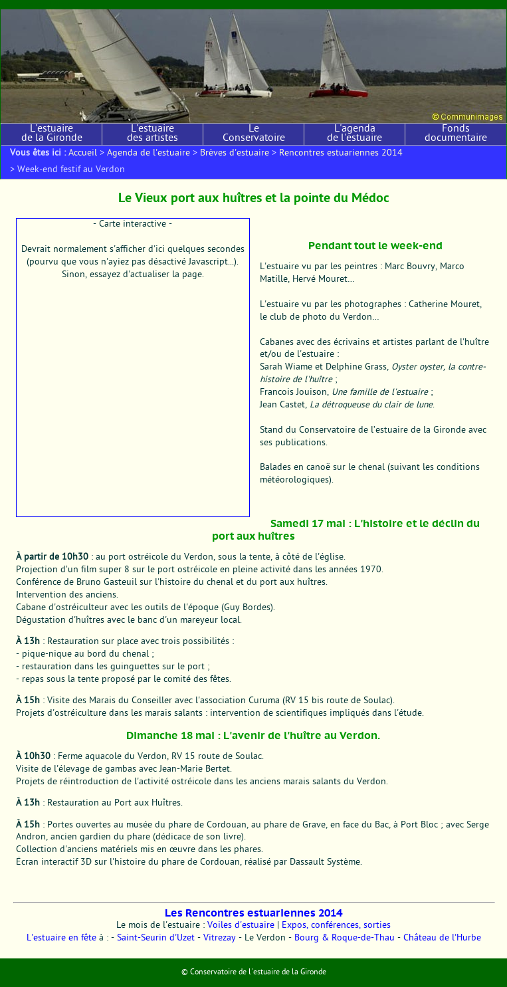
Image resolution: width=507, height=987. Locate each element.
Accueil (82, 154)
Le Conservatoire (254, 134)
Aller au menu (72, 4)
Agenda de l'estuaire (148, 154)
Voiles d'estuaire (240, 926)
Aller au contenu (25, 4)
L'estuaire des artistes (152, 134)
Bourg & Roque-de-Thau (344, 938)
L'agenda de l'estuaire (354, 134)
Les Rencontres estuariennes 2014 (253, 913)
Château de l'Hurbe (442, 938)
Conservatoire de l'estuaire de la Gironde (258, 972)
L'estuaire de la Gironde (51, 134)
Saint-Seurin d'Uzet (156, 938)
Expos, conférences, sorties (336, 926)
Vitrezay (219, 938)
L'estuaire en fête (61, 938)
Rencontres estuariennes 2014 (341, 154)
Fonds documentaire (456, 134)
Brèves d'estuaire (234, 154)
